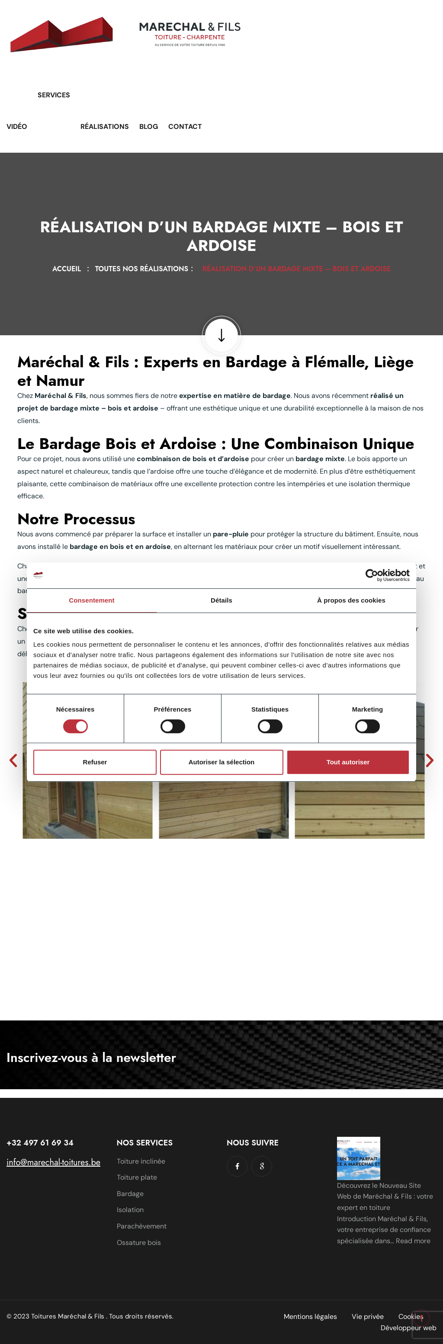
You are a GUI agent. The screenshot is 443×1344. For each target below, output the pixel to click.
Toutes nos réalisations (144, 269)
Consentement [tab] (91, 600)
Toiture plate (137, 1177)
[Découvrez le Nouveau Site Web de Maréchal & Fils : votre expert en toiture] (358, 1158)
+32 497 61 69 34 (40, 1142)
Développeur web (409, 1327)
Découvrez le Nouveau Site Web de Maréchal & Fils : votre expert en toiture (385, 1196)
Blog (148, 126)
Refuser (95, 762)
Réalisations (104, 126)
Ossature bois (139, 1242)
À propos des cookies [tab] (351, 600)
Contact (185, 126)
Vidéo (16, 126)
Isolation (130, 1209)
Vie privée (368, 1316)
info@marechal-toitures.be (53, 1162)
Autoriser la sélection (222, 762)
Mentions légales (310, 1316)
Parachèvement (142, 1226)
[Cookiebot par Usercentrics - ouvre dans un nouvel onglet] (372, 575)
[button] (13, 760)
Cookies (411, 1316)
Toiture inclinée (141, 1161)
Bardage (130, 1193)
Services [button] (54, 94)
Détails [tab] (221, 600)
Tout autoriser (348, 762)
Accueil (68, 269)
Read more (413, 1240)
